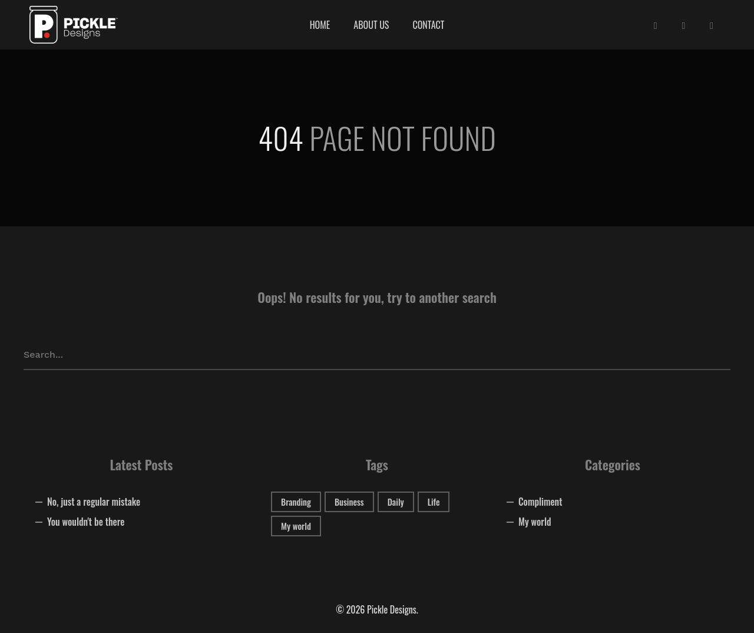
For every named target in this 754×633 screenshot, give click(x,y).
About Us (371, 25)
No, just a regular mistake (93, 501)
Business (349, 502)
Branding (296, 502)
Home (320, 25)
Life (434, 502)
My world (296, 526)
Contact (428, 25)
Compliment (540, 501)
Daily (396, 502)
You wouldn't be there (86, 522)
